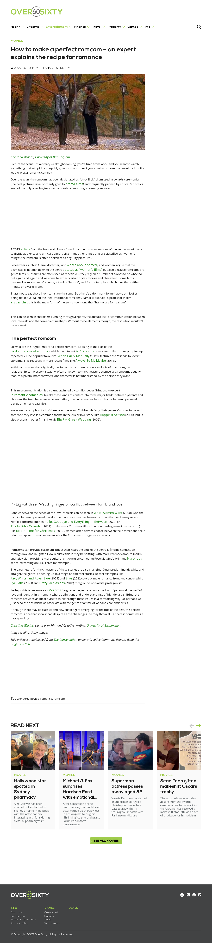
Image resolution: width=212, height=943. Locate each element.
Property (110, 25)
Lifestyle (29, 25)
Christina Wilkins (18, 164)
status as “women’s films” (86, 277)
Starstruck (14, 582)
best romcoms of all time (25, 361)
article (22, 257)
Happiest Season (126, 430)
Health (12, 25)
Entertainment (53, 25)
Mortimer (56, 610)
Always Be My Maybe (94, 370)
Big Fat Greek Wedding (96, 435)
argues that (15, 311)
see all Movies (106, 862)
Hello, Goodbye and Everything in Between (86, 541)
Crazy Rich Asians (58, 603)
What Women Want (115, 532)
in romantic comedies (23, 410)
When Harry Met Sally (75, 366)
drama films (95, 191)
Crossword (47, 910)
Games (129, 25)
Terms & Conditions (19, 917)
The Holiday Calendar (22, 545)
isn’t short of (85, 361)
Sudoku (45, 914)
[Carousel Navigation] (199, 750)
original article (17, 669)
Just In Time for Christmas (32, 550)
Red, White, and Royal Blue (32, 598)
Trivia (44, 917)
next (202, 750)
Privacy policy (15, 921)
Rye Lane (21, 603)
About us (13, 910)
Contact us (14, 914)
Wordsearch (48, 921)
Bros (72, 598)
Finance (76, 25)
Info (143, 25)
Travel (92, 25)
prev (195, 750)
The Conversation (61, 665)
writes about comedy (85, 273)
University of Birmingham (48, 164)
